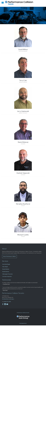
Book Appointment (23, 323)
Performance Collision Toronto (23, 312)
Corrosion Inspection (7, 276)
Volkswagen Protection (7, 274)
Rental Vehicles (5, 269)
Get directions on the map (8, 299)
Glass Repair (5, 266)
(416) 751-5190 (7, 301)
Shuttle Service (5, 271)
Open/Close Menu (2, 2)
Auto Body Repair (6, 264)
